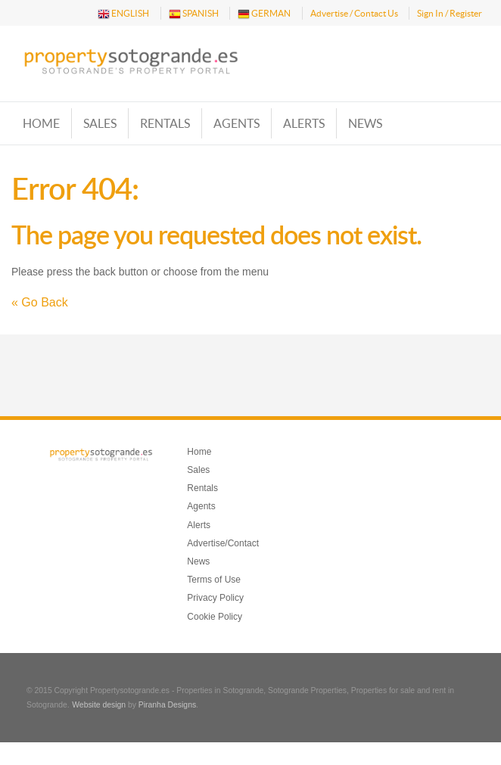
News (365, 123)
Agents (236, 123)
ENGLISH (123, 14)
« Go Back (39, 302)
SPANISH (194, 14)
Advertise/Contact (223, 543)
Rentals (165, 123)
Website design (99, 705)
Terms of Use (214, 579)
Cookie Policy (214, 616)
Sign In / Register (449, 13)
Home (41, 123)
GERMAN (264, 14)
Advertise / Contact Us (354, 13)
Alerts (304, 123)
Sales (100, 123)
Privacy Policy (215, 597)
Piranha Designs (167, 705)
